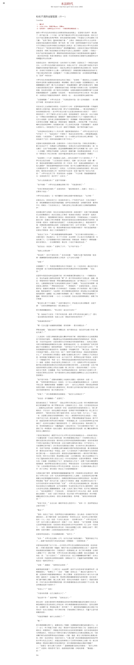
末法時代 (67, 3)
